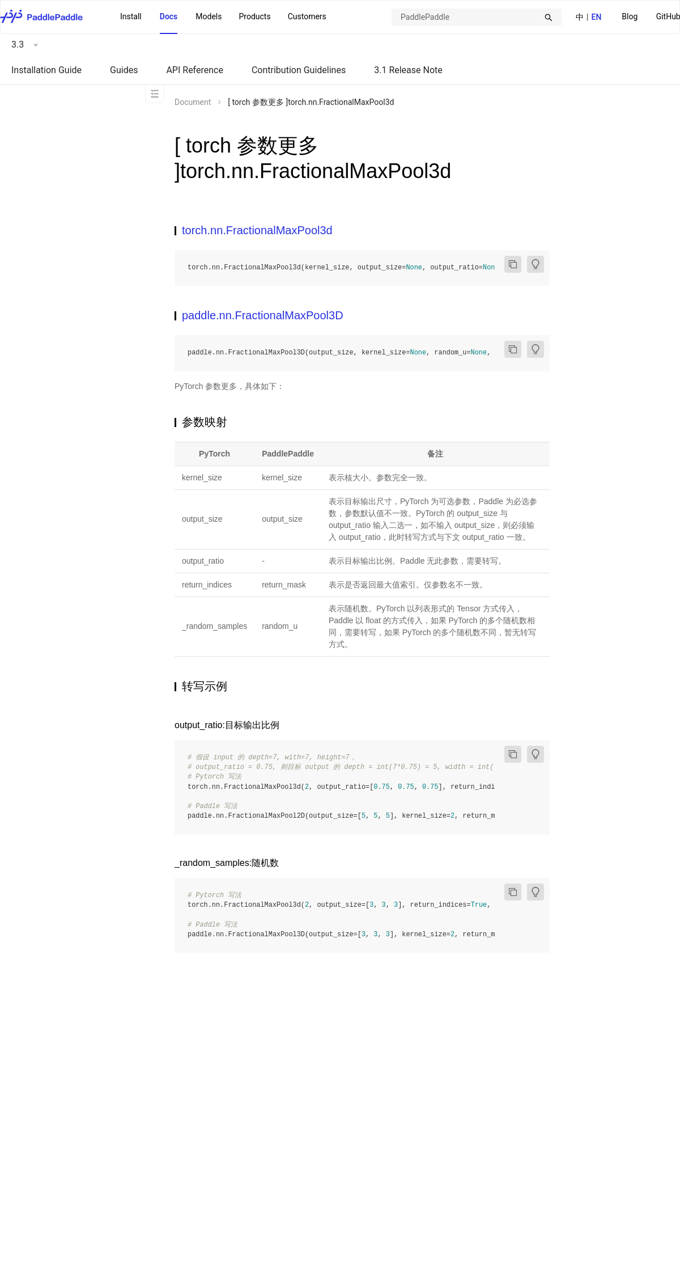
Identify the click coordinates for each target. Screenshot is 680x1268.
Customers (307, 16)
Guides (124, 70)
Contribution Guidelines (299, 70)
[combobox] (476, 17)
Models (209, 16)
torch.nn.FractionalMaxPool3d (257, 230)
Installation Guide (46, 70)
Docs (169, 16)
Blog (630, 16)
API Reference (194, 70)
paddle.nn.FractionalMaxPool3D (262, 315)
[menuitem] (630, 17)
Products (254, 16)
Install (131, 16)
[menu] (223, 17)
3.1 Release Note (408, 70)
